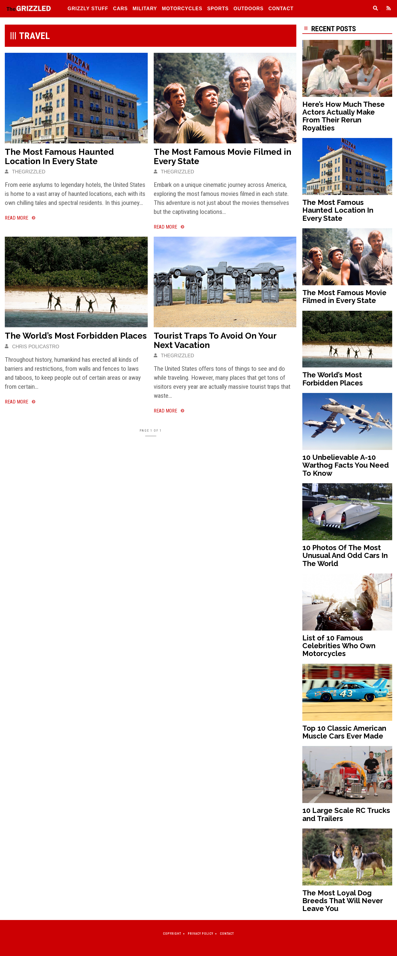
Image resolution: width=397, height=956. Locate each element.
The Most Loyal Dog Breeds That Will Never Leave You (342, 901)
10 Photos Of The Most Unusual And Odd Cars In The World (345, 555)
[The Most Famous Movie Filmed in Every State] (225, 98)
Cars (120, 8)
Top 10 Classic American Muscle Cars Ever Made (344, 732)
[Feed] (386, 9)
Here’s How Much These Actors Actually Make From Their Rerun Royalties (343, 116)
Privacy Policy (200, 933)
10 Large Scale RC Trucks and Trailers (346, 814)
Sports (218, 8)
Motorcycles (182, 8)
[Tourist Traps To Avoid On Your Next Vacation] (225, 282)
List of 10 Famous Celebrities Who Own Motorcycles (338, 646)
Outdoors (248, 8)
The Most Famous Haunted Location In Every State (59, 156)
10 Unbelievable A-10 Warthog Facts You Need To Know (345, 465)
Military (145, 8)
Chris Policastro (32, 346)
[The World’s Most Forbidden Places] (76, 282)
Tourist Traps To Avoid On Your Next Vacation (215, 340)
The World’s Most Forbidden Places (76, 336)
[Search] (373, 9)
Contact (281, 8)
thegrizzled (25, 171)
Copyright (172, 933)
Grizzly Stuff (88, 8)
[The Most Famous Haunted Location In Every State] (76, 98)
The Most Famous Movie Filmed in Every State (222, 156)
